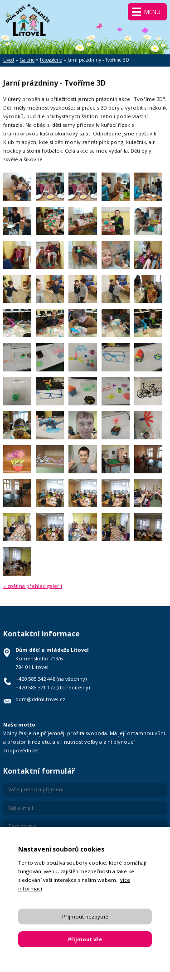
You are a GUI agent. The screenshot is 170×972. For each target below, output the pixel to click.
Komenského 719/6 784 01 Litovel (52, 658)
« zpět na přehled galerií (32, 585)
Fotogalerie (51, 60)
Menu (152, 12)
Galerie (26, 60)
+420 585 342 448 (35, 678)
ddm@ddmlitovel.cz (40, 699)
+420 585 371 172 (35, 687)
